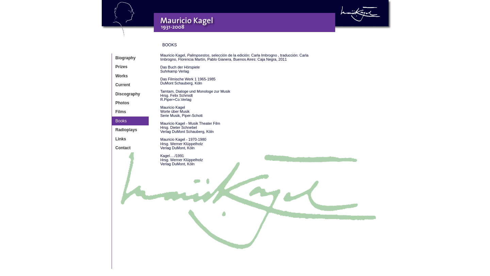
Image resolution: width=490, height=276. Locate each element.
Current (122, 84)
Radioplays (126, 129)
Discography (127, 94)
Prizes (121, 66)
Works (121, 76)
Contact (123, 147)
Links (120, 139)
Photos (122, 103)
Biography (125, 58)
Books (121, 121)
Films (120, 111)
